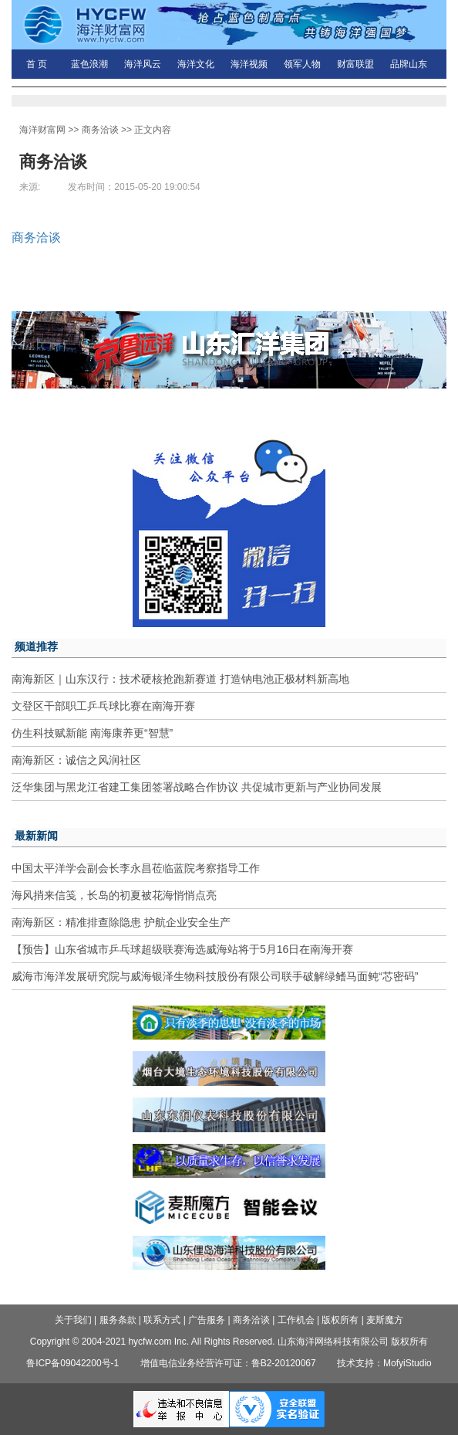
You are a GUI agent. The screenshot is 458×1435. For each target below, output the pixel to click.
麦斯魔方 (384, 1320)
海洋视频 (249, 64)
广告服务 (206, 1320)
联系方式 (161, 1320)
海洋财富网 (42, 129)
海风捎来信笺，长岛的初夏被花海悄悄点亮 (114, 895)
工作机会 (296, 1320)
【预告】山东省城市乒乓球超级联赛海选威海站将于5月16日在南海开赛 (182, 949)
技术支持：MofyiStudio (384, 1363)
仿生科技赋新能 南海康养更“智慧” (92, 733)
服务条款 (117, 1320)
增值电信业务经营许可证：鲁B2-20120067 (228, 1363)
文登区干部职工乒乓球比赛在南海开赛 (103, 706)
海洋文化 (195, 64)
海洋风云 (142, 64)
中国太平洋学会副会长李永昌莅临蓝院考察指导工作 (136, 868)
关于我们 (73, 1320)
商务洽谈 (100, 129)
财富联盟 (355, 64)
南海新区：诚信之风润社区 (76, 760)
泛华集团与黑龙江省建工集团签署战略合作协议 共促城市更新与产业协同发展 (197, 787)
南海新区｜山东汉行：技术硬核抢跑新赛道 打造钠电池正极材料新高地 (180, 679)
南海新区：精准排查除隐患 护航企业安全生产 (121, 922)
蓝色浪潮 (89, 64)
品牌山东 (408, 64)
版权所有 (340, 1320)
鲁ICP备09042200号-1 (72, 1363)
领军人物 (302, 64)
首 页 (36, 64)
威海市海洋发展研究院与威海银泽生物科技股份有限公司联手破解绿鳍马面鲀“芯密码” (215, 976)
